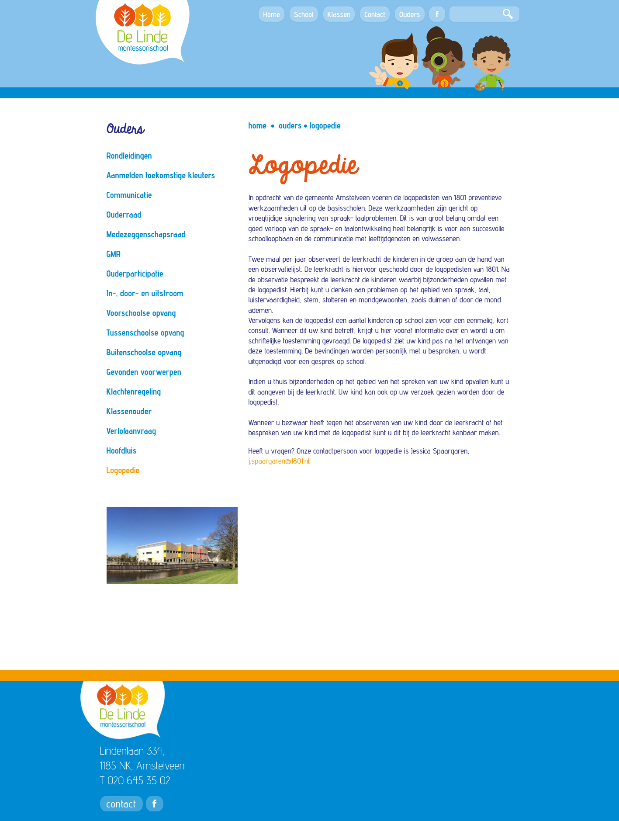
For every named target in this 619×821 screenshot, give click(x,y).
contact (122, 803)
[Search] (484, 14)
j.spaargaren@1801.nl (279, 460)
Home (257, 125)
